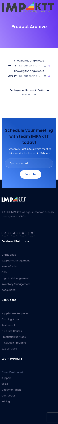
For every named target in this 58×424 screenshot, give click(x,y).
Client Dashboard (12, 372)
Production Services (14, 337)
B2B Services (9, 348)
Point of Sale (9, 266)
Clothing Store (10, 319)
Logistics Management (15, 278)
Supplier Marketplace (15, 313)
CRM (4, 272)
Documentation (11, 390)
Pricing (6, 401)
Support (6, 378)
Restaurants (9, 325)
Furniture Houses (12, 331)
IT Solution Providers (14, 343)
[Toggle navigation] (7, 15)
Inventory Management (16, 284)
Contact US (8, 395)
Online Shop (9, 255)
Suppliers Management (16, 260)
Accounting (8, 290)
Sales (5, 384)
